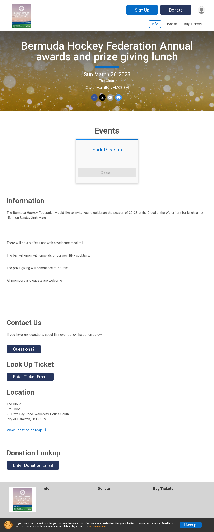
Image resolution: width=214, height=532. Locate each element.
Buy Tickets (193, 24)
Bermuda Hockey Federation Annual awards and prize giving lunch (107, 51)
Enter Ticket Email (30, 377)
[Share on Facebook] (94, 97)
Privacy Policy (97, 526)
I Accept (190, 525)
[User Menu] (201, 10)
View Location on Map (26, 430)
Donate (175, 10)
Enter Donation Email (33, 465)
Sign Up (142, 10)
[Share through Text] (118, 97)
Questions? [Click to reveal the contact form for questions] (23, 349)
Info (155, 24)
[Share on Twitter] (102, 97)
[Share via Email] (110, 97)
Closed (107, 172)
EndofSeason (107, 150)
